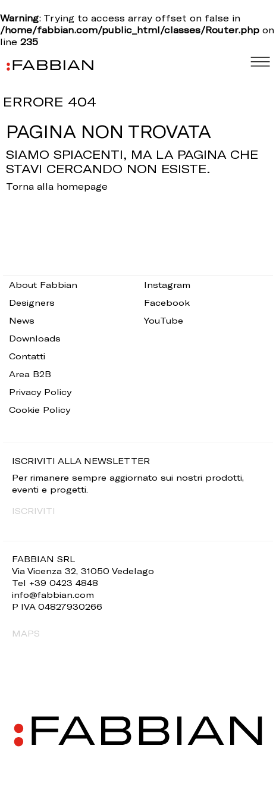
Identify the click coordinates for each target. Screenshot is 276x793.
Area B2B (30, 374)
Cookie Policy (39, 410)
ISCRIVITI (33, 511)
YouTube (163, 320)
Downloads (35, 338)
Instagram (167, 285)
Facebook (167, 302)
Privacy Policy (40, 392)
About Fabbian (43, 285)
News (21, 320)
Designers (32, 302)
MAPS (26, 633)
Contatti (27, 356)
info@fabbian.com (53, 595)
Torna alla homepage (57, 186)
